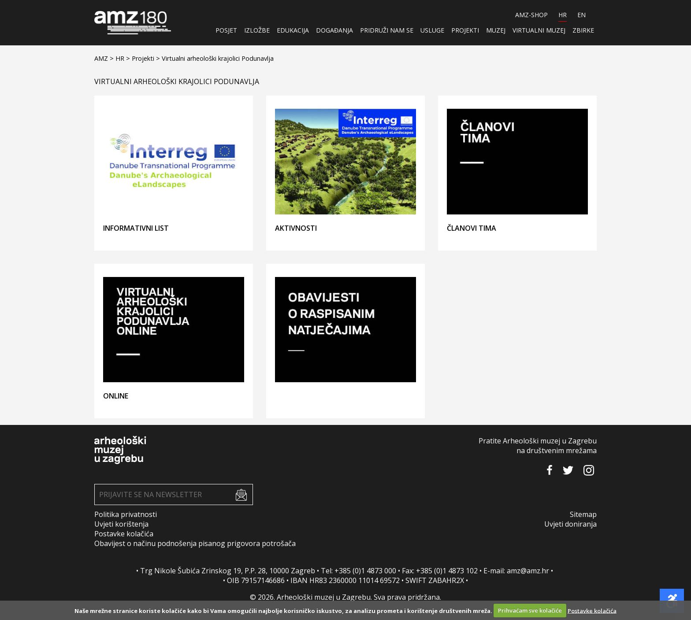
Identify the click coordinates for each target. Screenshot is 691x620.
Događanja (334, 30)
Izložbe (257, 30)
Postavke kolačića (123, 534)
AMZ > (104, 58)
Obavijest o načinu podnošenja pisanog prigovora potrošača (195, 543)
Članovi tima (471, 228)
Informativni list (136, 228)
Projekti (465, 30)
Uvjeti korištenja (121, 524)
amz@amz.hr (528, 571)
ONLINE (115, 396)
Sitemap (583, 514)
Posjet (226, 30)
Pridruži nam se (386, 30)
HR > (123, 58)
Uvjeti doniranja (570, 524)
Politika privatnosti (125, 514)
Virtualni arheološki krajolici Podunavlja (218, 58)
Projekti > (147, 58)
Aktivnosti (296, 228)
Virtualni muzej (539, 30)
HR (562, 15)
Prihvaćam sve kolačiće (530, 610)
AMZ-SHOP (531, 15)
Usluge (432, 30)
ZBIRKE (583, 30)
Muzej (495, 30)
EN (581, 15)
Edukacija (293, 30)
